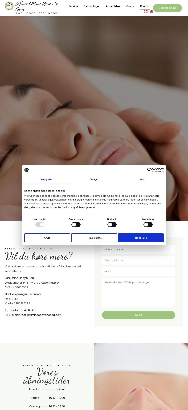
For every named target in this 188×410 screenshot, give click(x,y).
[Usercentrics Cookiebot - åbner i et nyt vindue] (150, 170)
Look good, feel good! (37, 13)
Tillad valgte (94, 237)
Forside (73, 6)
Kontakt (145, 6)
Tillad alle (141, 237)
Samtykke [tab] (46, 179)
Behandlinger (92, 6)
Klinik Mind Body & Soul (36, 7)
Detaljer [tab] (94, 179)
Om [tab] (142, 179)
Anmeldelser (113, 6)
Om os (130, 6)
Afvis (47, 237)
